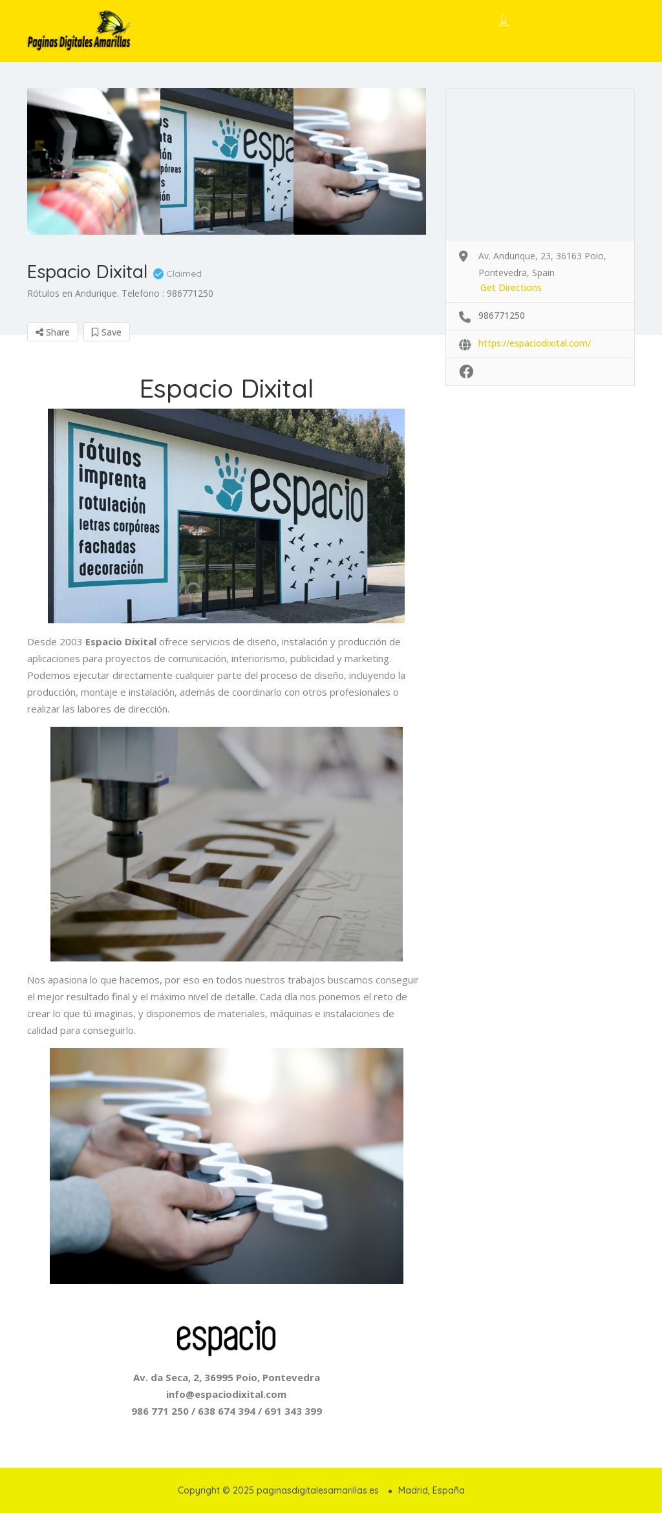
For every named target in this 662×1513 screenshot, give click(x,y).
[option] (93, 161)
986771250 (501, 315)
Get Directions (511, 287)
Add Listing (591, 21)
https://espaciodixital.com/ (534, 343)
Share (53, 332)
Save (107, 332)
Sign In (527, 22)
